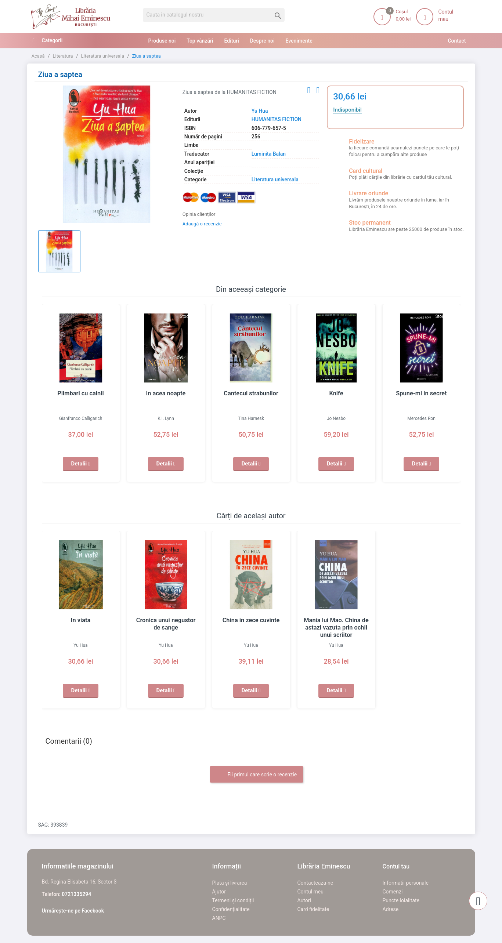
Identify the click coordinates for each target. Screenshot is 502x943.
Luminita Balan (269, 154)
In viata (81, 620)
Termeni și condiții (233, 900)
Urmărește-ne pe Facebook (73, 911)
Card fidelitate (313, 909)
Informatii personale (406, 883)
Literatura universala (275, 179)
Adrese (391, 909)
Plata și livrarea (229, 883)
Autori (304, 900)
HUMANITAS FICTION (276, 119)
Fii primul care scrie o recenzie (256, 775)
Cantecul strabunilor (251, 393)
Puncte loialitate (401, 900)
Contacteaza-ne (315, 883)
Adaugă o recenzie (202, 223)
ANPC (219, 918)
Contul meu (310, 892)
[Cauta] (214, 15)
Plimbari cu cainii (80, 393)
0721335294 (76, 894)
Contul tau (396, 866)
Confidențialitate (231, 909)
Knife (336, 393)
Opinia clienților (199, 214)
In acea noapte (166, 393)
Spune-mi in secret (421, 393)
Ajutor (219, 892)
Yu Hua (260, 111)
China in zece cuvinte (251, 620)
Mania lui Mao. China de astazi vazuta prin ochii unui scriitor (336, 627)
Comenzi (393, 892)
